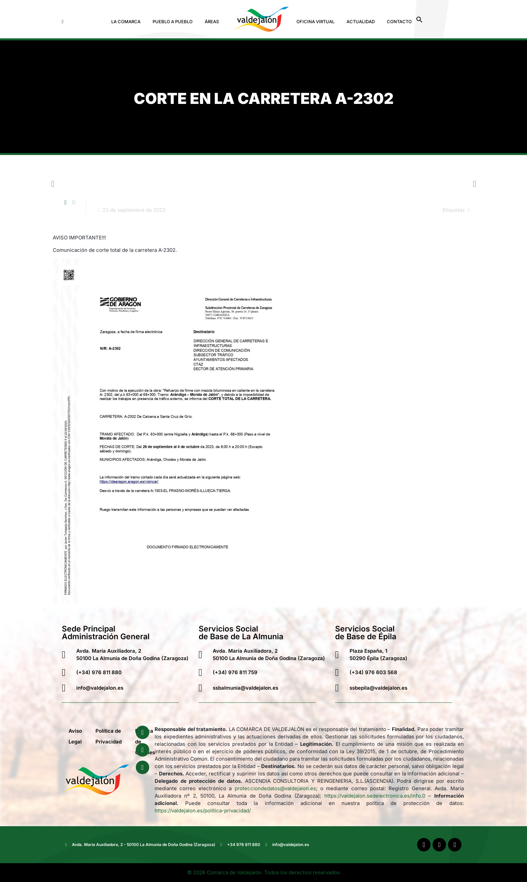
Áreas (212, 21)
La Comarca (125, 21)
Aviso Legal (75, 736)
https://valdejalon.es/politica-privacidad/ (203, 810)
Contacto (399, 21)
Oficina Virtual (315, 21)
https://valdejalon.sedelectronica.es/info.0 (374, 796)
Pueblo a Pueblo (173, 21)
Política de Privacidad (108, 736)
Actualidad (361, 21)
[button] (127, 21)
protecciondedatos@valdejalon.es (275, 788)
